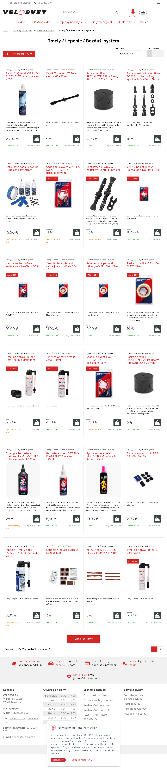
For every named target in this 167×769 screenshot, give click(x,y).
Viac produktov (84, 639)
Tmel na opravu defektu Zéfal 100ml (61, 358)
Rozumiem (58, 760)
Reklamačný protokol (96, 710)
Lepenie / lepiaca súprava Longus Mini (62, 551)
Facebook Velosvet (135, 713)
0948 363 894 (45, 3)
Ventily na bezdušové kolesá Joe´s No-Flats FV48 (22, 265)
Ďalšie (145, 22)
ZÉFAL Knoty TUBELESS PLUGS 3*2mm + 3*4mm (101, 551)
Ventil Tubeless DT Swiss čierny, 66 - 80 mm (62, 75)
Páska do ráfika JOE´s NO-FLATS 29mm (143, 265)
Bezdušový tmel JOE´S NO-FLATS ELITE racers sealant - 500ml (23, 76)
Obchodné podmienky (97, 695)
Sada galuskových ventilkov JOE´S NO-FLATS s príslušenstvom (63, 169)
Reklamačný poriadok (96, 705)
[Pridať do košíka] (36, 139)
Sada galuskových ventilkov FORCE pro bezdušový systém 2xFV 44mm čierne (144, 76)
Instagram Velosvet (135, 708)
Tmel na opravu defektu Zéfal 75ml (142, 551)
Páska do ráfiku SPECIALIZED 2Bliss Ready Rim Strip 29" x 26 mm (143, 359)
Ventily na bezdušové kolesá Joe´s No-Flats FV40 (143, 168)
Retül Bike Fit (132, 703)
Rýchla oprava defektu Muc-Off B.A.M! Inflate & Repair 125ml (101, 456)
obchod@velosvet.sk (20, 3)
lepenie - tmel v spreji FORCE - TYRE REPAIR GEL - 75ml (22, 552)
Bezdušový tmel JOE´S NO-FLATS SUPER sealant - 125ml (62, 456)
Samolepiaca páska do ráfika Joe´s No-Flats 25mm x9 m (63, 266)
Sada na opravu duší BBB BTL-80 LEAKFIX (142, 455)
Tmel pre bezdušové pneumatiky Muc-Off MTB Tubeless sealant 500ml (22, 456)
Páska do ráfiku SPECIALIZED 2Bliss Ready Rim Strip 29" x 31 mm (102, 76)
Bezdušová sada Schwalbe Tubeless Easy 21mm (22, 168)
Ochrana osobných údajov (99, 700)
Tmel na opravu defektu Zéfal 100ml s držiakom (21, 358)
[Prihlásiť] (133, 13)
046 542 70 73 (17, 718)
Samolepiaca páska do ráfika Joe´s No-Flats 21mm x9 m (103, 266)
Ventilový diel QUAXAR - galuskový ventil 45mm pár (103, 168)
